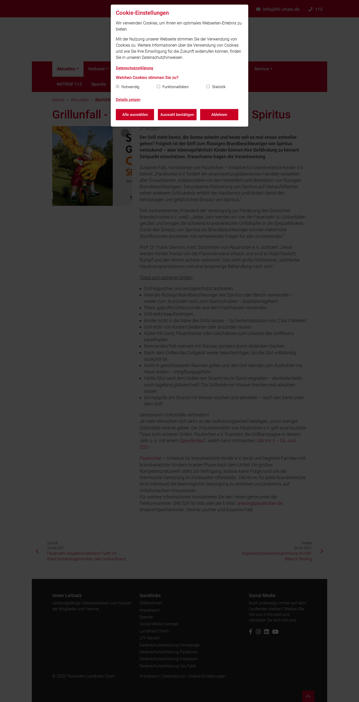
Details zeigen (128, 99)
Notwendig (130, 87)
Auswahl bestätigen (177, 114)
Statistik (219, 87)
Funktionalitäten (175, 87)
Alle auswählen (135, 114)
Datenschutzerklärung (134, 68)
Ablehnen (219, 114)
